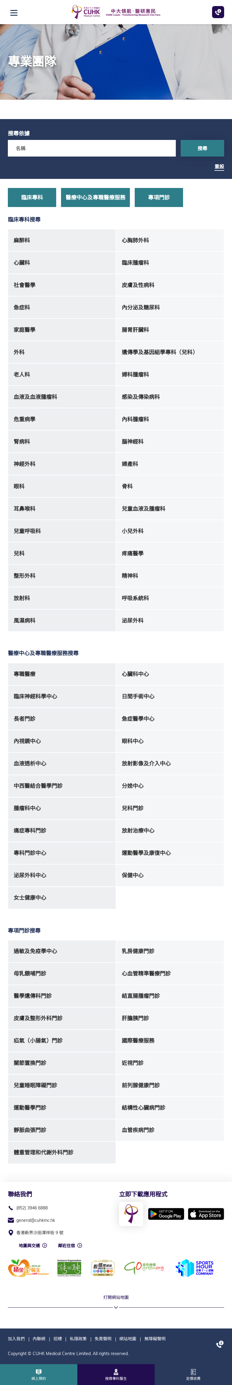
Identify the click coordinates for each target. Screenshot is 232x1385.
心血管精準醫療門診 (146, 973)
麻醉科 (22, 240)
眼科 (19, 486)
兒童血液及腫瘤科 (143, 508)
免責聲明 (103, 1338)
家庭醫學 (24, 329)
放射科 (22, 598)
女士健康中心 (30, 897)
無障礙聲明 (155, 1338)
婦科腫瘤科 (135, 374)
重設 (219, 166)
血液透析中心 (30, 763)
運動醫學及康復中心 (146, 852)
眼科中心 (132, 741)
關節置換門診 (30, 1063)
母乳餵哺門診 (30, 973)
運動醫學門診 (30, 1107)
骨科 (127, 486)
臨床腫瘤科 (135, 262)
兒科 (19, 553)
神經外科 (24, 464)
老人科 (22, 374)
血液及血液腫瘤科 (35, 396)
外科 (19, 352)
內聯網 (39, 1338)
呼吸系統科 (135, 598)
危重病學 (24, 419)
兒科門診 (132, 808)
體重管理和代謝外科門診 (43, 1152)
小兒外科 (132, 531)
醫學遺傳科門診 (33, 995)
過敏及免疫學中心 (35, 951)
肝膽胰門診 (135, 1018)
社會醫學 (24, 285)
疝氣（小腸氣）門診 (38, 1040)
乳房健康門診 (138, 951)
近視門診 (132, 1063)
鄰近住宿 (66, 1245)
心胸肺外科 (135, 240)
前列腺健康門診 (141, 1085)
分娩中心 (132, 785)
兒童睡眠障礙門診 (35, 1085)
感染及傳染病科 (141, 396)
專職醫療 (24, 674)
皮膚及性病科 (138, 285)
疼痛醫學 (132, 553)
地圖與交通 (29, 1245)
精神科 (130, 575)
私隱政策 (78, 1338)
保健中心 (132, 875)
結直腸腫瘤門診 (141, 995)
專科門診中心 (30, 852)
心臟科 (22, 262)
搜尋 (202, 148)
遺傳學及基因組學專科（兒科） (160, 352)
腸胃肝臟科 (135, 329)
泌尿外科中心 (30, 875)
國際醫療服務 (138, 1040)
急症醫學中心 (138, 718)
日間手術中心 (138, 696)
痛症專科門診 (30, 830)
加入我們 (16, 1338)
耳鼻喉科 (24, 508)
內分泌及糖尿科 (141, 307)
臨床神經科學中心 (35, 696)
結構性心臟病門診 (143, 1107)
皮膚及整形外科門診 (38, 1018)
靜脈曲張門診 (30, 1130)
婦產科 (130, 464)
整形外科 (24, 575)
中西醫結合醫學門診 (38, 785)
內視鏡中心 (27, 741)
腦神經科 (132, 441)
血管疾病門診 (138, 1130)
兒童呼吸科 (27, 531)
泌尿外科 (132, 620)
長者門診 (24, 718)
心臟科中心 (135, 674)
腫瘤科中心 (27, 808)
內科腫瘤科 (135, 419)
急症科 (22, 307)
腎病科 (22, 441)
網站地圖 (127, 1338)
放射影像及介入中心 (146, 763)
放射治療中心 (138, 830)
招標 (57, 1338)
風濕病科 (24, 620)
